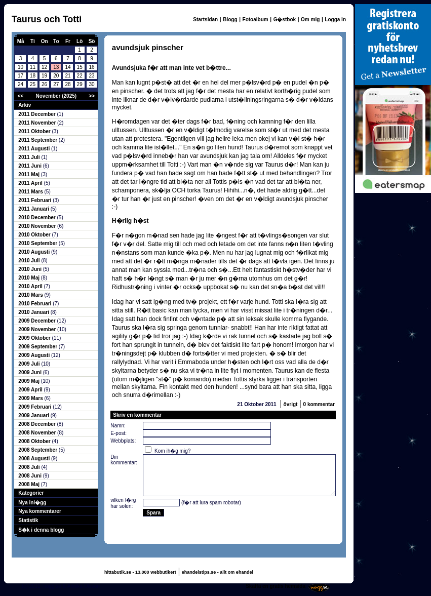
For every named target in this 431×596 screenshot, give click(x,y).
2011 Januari (34, 209)
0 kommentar (319, 404)
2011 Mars (31, 191)
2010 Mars (31, 295)
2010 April (31, 286)
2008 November (37, 432)
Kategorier (31, 493)
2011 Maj (29, 174)
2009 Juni (30, 372)
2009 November (37, 329)
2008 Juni (30, 476)
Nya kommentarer (39, 511)
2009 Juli (29, 364)
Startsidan (205, 19)
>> (92, 96)
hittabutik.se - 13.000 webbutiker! (140, 572)
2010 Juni (30, 269)
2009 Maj (29, 381)
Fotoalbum (255, 19)
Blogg (230, 19)
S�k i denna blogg (41, 530)
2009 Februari (35, 407)
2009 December (37, 321)
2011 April (31, 183)
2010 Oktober (35, 234)
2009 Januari (34, 415)
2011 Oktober (35, 131)
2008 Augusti (34, 458)
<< (21, 96)
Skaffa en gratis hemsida (275, 586)
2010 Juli (29, 260)
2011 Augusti (34, 148)
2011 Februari (35, 200)
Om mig (310, 19)
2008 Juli (29, 467)
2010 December (37, 217)
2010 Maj (29, 278)
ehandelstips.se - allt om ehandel (217, 572)
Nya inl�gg (32, 502)
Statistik (28, 520)
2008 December (37, 424)
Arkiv (24, 105)
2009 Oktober (35, 338)
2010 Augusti (34, 252)
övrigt (291, 404)
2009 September (38, 346)
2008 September (38, 450)
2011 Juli (29, 157)
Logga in (335, 19)
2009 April (31, 389)
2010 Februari (35, 303)
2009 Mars (31, 398)
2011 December (37, 114)
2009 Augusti (34, 355)
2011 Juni (30, 166)
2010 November (37, 226)
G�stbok (284, 19)
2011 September (38, 140)
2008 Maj (29, 484)
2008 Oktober (35, 441)
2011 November (37, 123)
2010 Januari (34, 312)
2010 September (38, 243)
